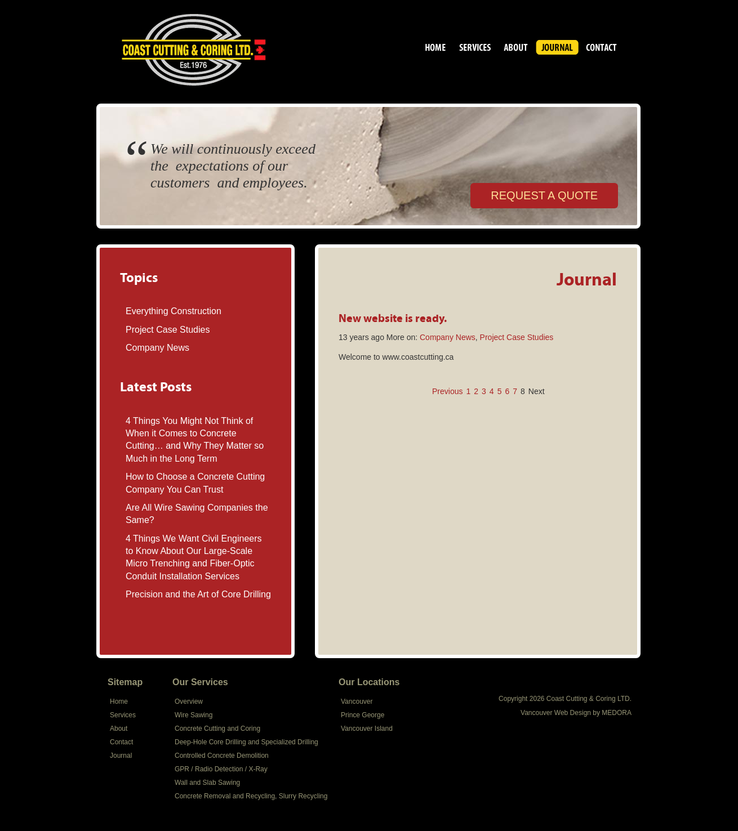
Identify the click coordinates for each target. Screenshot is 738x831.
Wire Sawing (193, 715)
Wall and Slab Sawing (207, 783)
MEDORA (617, 713)
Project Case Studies (168, 329)
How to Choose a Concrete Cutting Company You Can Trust (195, 483)
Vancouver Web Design (556, 713)
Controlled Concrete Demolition (222, 755)
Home (119, 701)
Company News (157, 347)
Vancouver (356, 701)
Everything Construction (173, 311)
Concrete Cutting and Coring (217, 728)
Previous (447, 391)
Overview (189, 701)
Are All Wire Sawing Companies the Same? (197, 514)
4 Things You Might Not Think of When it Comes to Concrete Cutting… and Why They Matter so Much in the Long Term (195, 439)
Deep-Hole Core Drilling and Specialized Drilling (246, 742)
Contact (602, 49)
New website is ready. (393, 318)
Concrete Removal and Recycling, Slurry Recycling (251, 796)
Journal (557, 49)
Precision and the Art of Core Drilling (198, 594)
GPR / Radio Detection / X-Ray (221, 769)
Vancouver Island (367, 728)
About (516, 49)
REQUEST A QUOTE (544, 195)
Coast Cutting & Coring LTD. (435, 49)
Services (475, 49)
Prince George (362, 715)
